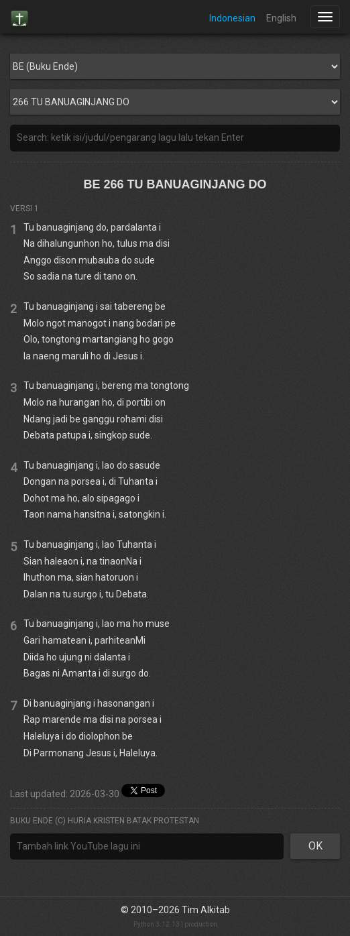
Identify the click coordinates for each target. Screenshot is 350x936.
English (281, 18)
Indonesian (232, 18)
